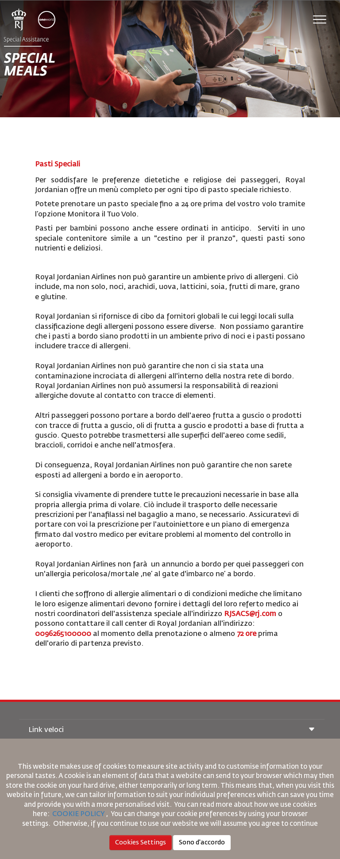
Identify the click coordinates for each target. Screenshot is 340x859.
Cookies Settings (140, 843)
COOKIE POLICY (78, 814)
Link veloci (171, 730)
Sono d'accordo (202, 843)
